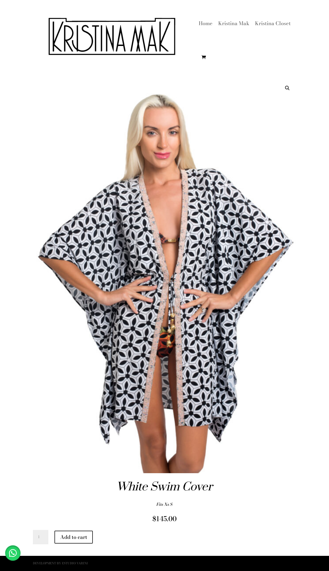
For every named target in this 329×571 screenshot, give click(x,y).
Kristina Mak (233, 23)
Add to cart (73, 537)
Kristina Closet (273, 23)
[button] (287, 88)
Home (206, 23)
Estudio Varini (75, 563)
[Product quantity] (40, 537)
